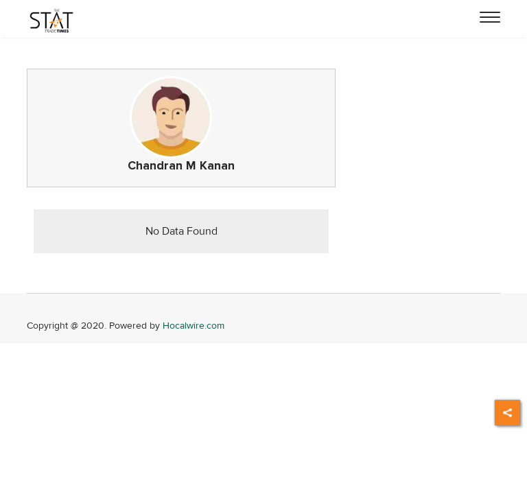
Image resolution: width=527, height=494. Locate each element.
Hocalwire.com (193, 325)
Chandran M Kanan (181, 165)
